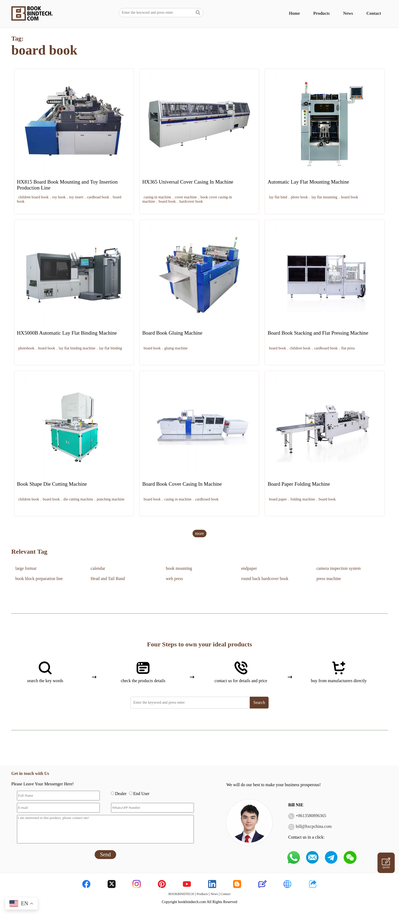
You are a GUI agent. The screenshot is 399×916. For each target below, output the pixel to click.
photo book (299, 197)
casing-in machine (157, 197)
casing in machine (177, 499)
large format (25, 568)
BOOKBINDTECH (181, 894)
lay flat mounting (324, 197)
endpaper (249, 568)
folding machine (302, 499)
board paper (278, 499)
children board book (33, 197)
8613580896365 (312, 815)
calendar (98, 568)
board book (167, 201)
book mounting (179, 568)
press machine (328, 578)
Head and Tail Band (108, 578)
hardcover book (191, 201)
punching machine (110, 499)
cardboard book (325, 348)
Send (105, 854)
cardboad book (98, 197)
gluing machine (176, 348)
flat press (348, 348)
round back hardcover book (264, 578)
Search (259, 702)
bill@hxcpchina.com (314, 826)
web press (174, 578)
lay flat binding (110, 348)
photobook (26, 348)
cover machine (186, 197)
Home (294, 13)
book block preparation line (39, 578)
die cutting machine (78, 499)
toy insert (76, 197)
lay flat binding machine (77, 348)
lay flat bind (278, 197)
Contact (373, 13)
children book (300, 348)
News (348, 13)
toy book (58, 197)
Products (321, 13)
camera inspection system (338, 568)
